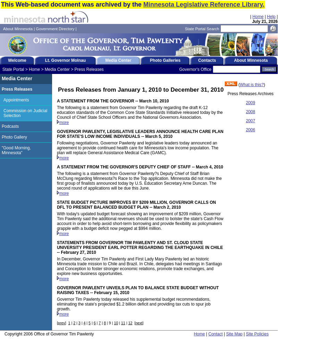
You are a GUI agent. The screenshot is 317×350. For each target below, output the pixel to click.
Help (271, 16)
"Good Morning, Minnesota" (16, 150)
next (138, 323)
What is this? (252, 84)
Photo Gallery (14, 137)
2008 (250, 111)
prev (61, 323)
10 (116, 323)
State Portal (13, 69)
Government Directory (55, 29)
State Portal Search (202, 29)
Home (258, 16)
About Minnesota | (19, 29)
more (64, 122)
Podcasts (10, 126)
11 (123, 323)
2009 (250, 102)
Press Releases (89, 69)
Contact (215, 334)
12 (130, 323)
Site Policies (257, 334)
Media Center (57, 69)
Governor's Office (195, 69)
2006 (250, 129)
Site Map (234, 334)
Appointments (16, 100)
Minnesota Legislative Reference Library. (204, 4)
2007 (250, 120)
